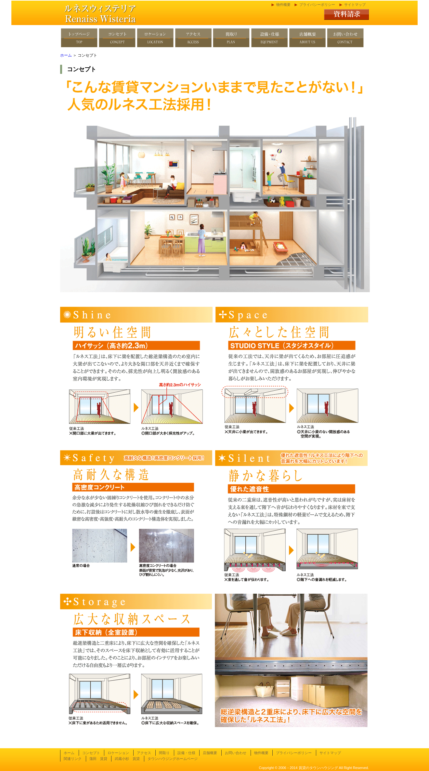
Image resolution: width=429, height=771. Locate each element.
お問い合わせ (235, 753)
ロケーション (118, 753)
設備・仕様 (186, 753)
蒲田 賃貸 (98, 759)
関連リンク (73, 759)
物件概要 (283, 5)
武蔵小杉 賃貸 (127, 759)
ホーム (66, 55)
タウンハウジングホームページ (173, 759)
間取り (164, 753)
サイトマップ (355, 5)
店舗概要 (210, 753)
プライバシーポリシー (317, 5)
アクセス (144, 753)
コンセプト (91, 753)
